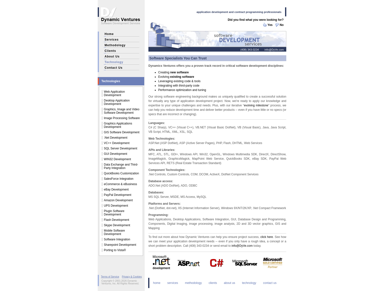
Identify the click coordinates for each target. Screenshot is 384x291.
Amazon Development (118, 200)
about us (112, 56)
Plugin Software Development (114, 212)
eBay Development (116, 189)
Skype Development (117, 225)
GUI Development (115, 154)
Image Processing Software (122, 118)
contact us (113, 67)
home (109, 34)
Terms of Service (110, 276)
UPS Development (116, 205)
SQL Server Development (120, 148)
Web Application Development (114, 93)
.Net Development (115, 137)
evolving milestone (256, 105)
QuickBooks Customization (121, 173)
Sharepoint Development (120, 244)
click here (266, 237)
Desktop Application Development (117, 102)
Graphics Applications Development (118, 125)
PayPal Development (117, 195)
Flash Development (116, 220)
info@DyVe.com (274, 49)
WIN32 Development (117, 159)
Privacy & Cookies (132, 276)
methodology (115, 45)
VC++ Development (117, 143)
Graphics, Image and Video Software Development (121, 111)
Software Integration (117, 239)
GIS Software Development (121, 132)
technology (114, 62)
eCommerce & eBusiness (120, 184)
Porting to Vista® (115, 250)
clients (110, 51)
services (112, 39)
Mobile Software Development (114, 232)
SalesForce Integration (118, 178)
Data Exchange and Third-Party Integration (121, 166)
